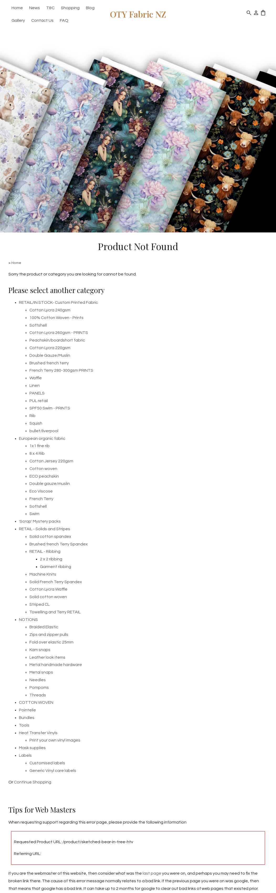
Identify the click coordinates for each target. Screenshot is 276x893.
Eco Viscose (41, 491)
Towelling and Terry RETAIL (55, 612)
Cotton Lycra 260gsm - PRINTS (58, 333)
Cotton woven (43, 469)
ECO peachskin (44, 476)
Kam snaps (39, 650)
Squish (35, 423)
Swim (34, 514)
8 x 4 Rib (37, 453)
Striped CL (39, 604)
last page (152, 873)
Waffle (35, 378)
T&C (50, 8)
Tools (24, 725)
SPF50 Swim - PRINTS (49, 408)
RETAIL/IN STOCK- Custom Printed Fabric (58, 302)
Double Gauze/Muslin (49, 355)
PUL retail (38, 401)
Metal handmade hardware (55, 665)
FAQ (64, 20)
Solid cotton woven (48, 597)
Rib (32, 416)
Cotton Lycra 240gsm (49, 310)
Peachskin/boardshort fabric (57, 340)
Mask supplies (32, 748)
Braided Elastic (43, 627)
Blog (90, 8)
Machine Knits (42, 574)
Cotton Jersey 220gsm (51, 461)
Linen (34, 385)
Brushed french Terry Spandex (58, 544)
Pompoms (39, 687)
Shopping (70, 8)
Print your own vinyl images (54, 740)
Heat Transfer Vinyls (38, 733)
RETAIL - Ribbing (44, 551)
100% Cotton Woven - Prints (56, 318)
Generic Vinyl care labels (52, 770)
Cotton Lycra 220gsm (49, 348)
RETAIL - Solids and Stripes (44, 529)
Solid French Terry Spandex (55, 582)
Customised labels (47, 763)
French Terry (41, 499)
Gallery (18, 20)
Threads (37, 695)
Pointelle (27, 710)
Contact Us (42, 20)
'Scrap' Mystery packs (40, 521)
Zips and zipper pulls (48, 634)
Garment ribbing (55, 567)
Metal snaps (41, 672)
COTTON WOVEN (36, 702)
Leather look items (47, 657)
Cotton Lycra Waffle (48, 589)
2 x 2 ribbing (51, 559)
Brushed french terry (49, 363)
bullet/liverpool (43, 431)
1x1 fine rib (39, 446)
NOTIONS (28, 620)
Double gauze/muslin (49, 483)
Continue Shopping (32, 782)
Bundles (26, 718)
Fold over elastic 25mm (51, 642)
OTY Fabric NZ (138, 14)
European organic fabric (42, 438)
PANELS (37, 393)
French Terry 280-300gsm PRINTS (61, 370)
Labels (25, 755)
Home (17, 8)
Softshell (38, 325)
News (34, 8)
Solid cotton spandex (50, 536)
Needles (37, 680)
